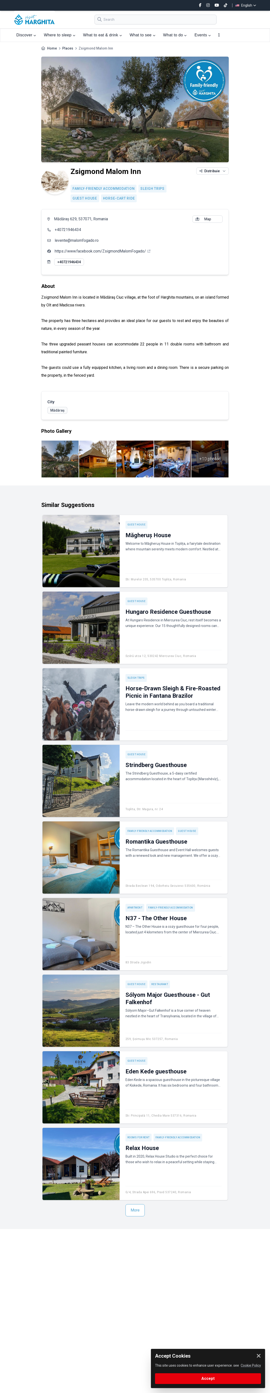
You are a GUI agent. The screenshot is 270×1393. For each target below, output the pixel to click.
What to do (175, 35)
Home (52, 48)
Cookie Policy (251, 1365)
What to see (142, 35)
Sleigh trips (152, 189)
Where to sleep (59, 35)
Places (67, 48)
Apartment (135, 907)
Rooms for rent (138, 1137)
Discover (26, 35)
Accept (208, 1378)
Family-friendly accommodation (104, 189)
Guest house (85, 198)
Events (203, 35)
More (135, 1210)
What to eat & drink (102, 35)
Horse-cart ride (119, 198)
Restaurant (159, 984)
